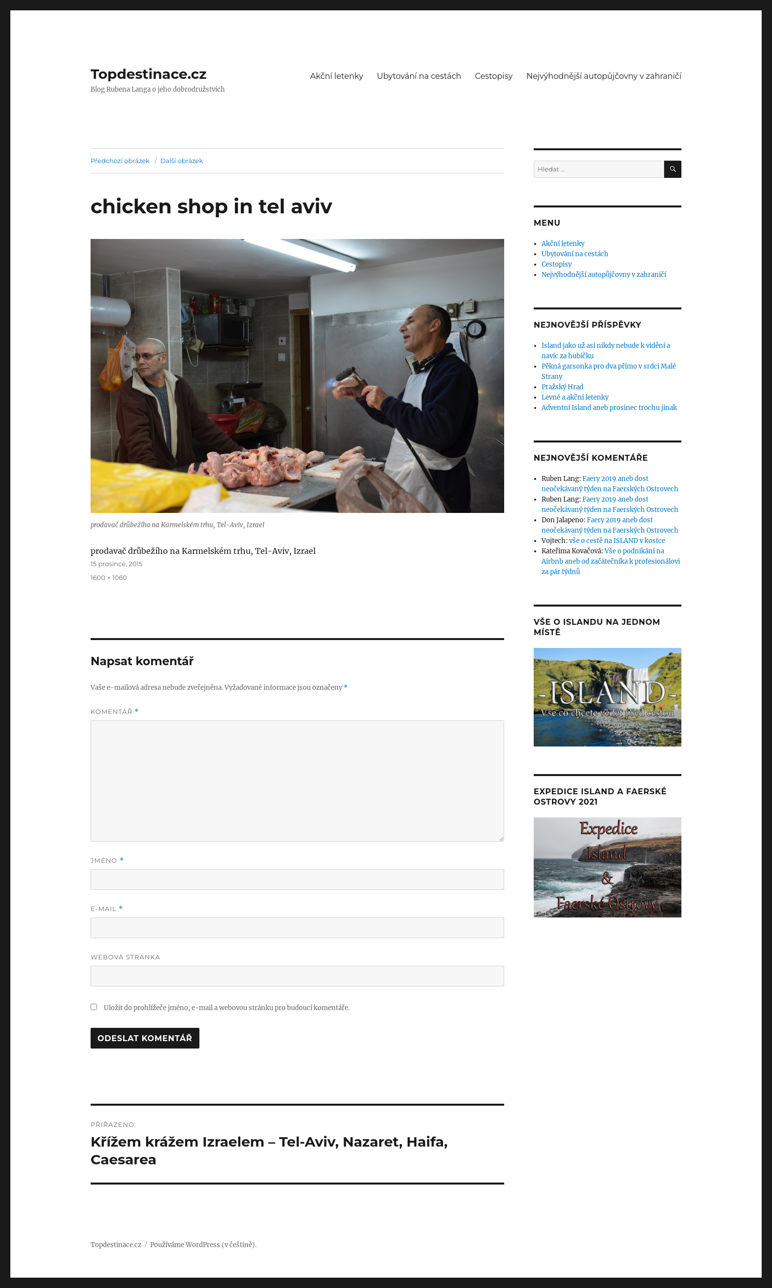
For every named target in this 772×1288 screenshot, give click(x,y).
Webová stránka (126, 957)
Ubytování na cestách (419, 76)
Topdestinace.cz (149, 74)
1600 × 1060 (109, 577)
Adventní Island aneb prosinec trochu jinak (609, 408)
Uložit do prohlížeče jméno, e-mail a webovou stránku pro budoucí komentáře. (227, 1008)
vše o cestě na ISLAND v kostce (617, 541)
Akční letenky (336, 76)
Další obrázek (182, 161)
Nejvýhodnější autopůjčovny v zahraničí (603, 76)
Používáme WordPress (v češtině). (203, 1245)
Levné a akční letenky (575, 397)
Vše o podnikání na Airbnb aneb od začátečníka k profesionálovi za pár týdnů (611, 561)
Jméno (107, 860)
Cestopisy (494, 76)
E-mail (107, 909)
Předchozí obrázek (120, 161)
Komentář (115, 712)
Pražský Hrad (562, 387)
